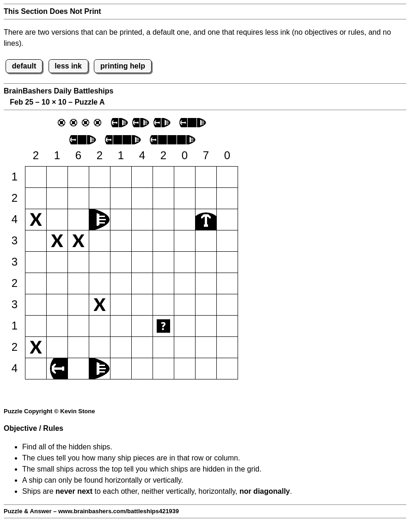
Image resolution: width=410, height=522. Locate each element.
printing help (122, 66)
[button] (35, 177)
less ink (68, 66)
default (24, 66)
